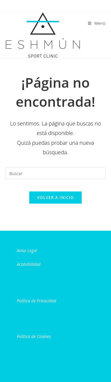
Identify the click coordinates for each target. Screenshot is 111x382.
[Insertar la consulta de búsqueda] (56, 173)
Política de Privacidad (36, 301)
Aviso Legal (27, 250)
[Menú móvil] (96, 23)
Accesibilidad (29, 264)
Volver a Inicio (55, 197)
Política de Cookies (34, 336)
